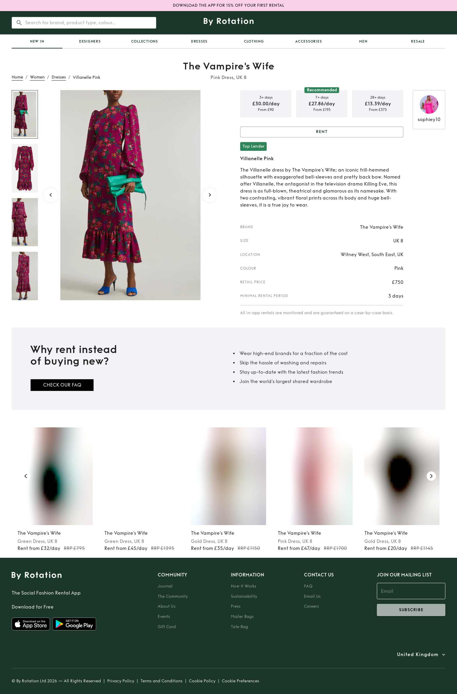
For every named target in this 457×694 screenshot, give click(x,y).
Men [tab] (363, 41)
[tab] (37, 41)
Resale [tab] (418, 41)
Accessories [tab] (308, 41)
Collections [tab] (144, 41)
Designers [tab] (90, 41)
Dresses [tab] (199, 41)
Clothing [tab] (254, 41)
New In (37, 41)
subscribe (411, 610)
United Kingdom (417, 655)
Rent (321, 132)
